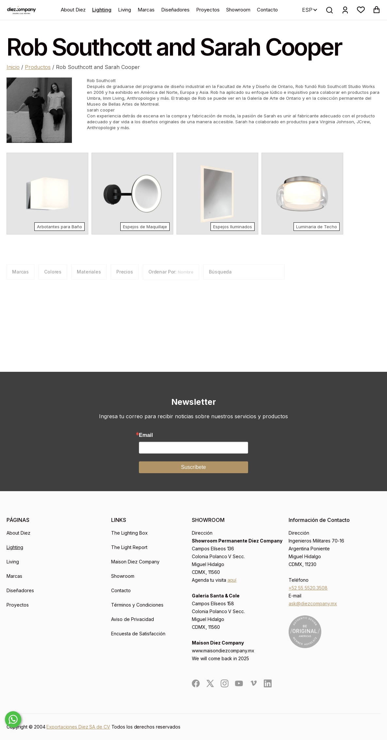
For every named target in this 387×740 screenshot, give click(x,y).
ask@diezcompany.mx (313, 603)
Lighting (101, 10)
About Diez (73, 10)
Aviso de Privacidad (132, 619)
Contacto (267, 10)
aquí (232, 580)
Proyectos (208, 10)
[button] (361, 10)
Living (124, 10)
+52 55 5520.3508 (308, 588)
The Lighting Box (129, 533)
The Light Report (129, 547)
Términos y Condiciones (137, 605)
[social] (196, 683)
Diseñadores (175, 10)
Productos (38, 67)
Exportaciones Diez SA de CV (78, 727)
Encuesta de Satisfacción (138, 633)
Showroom (238, 10)
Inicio (13, 67)
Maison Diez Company (135, 561)
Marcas (146, 10)
